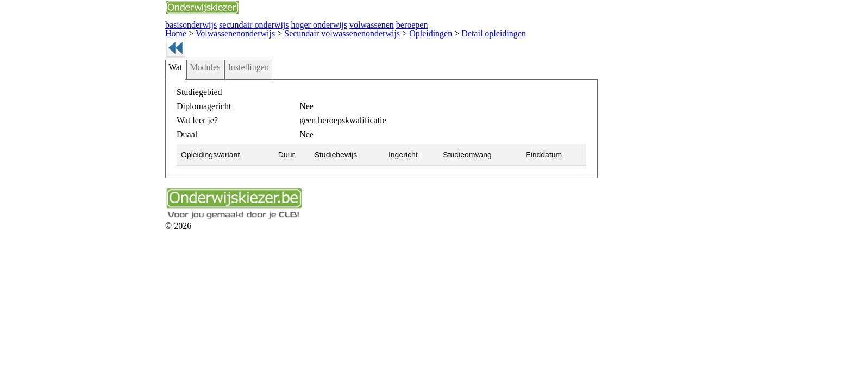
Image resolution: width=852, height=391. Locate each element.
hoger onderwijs (229, 24)
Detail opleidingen (376, 31)
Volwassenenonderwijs (159, 31)
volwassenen (274, 24)
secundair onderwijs (175, 24)
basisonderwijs (121, 24)
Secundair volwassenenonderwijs (250, 31)
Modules (135, 80)
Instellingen (172, 80)
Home (109, 31)
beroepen (310, 24)
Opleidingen (325, 31)
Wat (109, 80)
